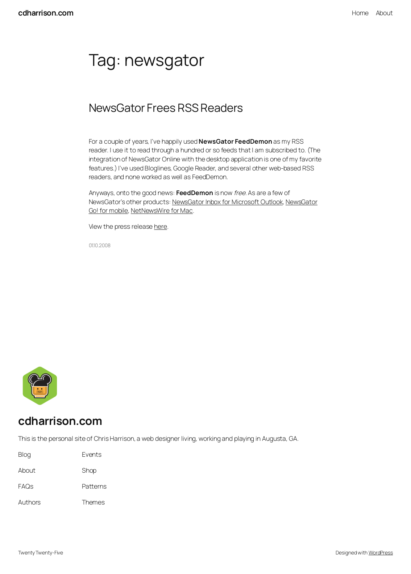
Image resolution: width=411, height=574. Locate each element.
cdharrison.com (45, 12)
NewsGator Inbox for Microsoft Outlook (227, 201)
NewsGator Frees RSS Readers (166, 107)
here (160, 226)
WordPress (381, 552)
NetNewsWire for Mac (162, 210)
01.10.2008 (100, 245)
